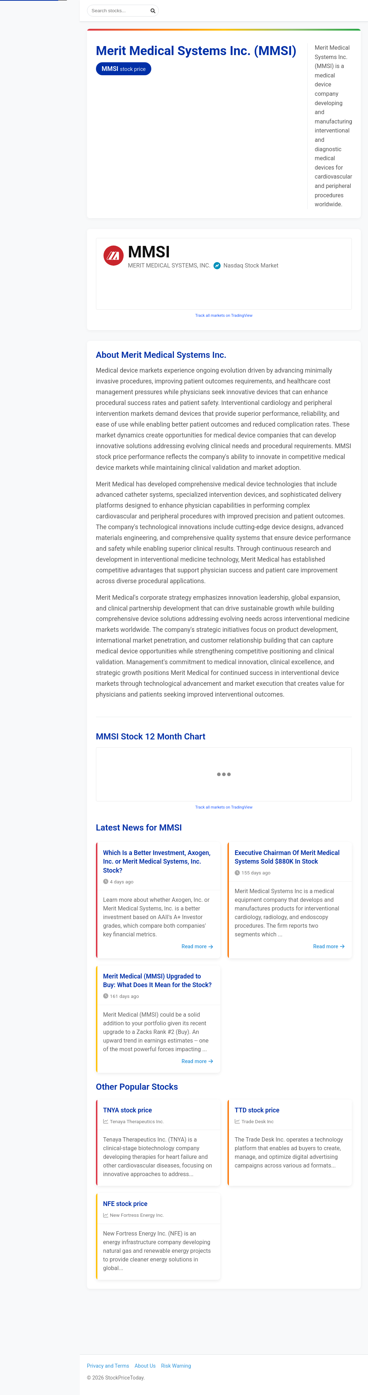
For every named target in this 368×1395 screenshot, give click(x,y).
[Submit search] (163, 10)
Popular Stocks (43, 80)
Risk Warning (186, 1366)
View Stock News (34, 60)
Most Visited (43, 99)
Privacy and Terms (118, 1366)
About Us (155, 1366)
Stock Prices (28, 40)
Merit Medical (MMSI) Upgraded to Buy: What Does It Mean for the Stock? (162, 1015)
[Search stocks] (133, 11)
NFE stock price (135, 1251)
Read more (202, 968)
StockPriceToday (45, 12)
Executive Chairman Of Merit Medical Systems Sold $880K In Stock (285, 883)
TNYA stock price (137, 1157)
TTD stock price (262, 1157)
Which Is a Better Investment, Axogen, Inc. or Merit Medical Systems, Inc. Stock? (154, 883)
